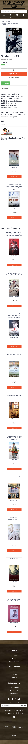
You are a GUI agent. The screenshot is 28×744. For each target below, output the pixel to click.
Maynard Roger (14, 337)
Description (5, 88)
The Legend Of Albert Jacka (14, 354)
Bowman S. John (14, 500)
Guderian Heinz (14, 581)
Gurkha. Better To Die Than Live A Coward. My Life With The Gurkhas (14, 438)
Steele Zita (14, 541)
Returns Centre (14, 693)
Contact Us (14, 677)
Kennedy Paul (14, 167)
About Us (14, 671)
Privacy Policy (14, 690)
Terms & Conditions (14, 687)
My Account (14, 655)
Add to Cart (14, 74)
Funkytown (14, 144)
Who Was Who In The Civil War (14, 477)
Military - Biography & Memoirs (10, 23)
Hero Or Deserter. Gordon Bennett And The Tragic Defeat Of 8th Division (14, 315)
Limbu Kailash (14, 459)
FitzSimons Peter (14, 378)
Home (2, 21)
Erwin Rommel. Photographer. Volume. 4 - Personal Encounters (14, 519)
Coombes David (14, 622)
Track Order (14, 658)
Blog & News (14, 674)
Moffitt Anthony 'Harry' (14, 296)
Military (8, 21)
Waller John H (14, 418)
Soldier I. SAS (5, 24)
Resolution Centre (14, 661)
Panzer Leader (14, 558)
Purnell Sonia (14, 255)
